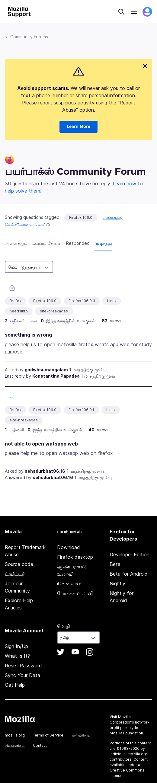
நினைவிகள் (15, 745)
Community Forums (29, 36)
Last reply (15, 376)
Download (68, 547)
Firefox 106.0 (80, 217)
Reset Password (23, 666)
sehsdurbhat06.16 (45, 471)
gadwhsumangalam (46, 369)
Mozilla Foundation (126, 733)
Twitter (60, 652)
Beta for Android (129, 574)
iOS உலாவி (69, 583)
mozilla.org (15, 735)
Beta (115, 564)
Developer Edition (129, 554)
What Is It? (17, 656)
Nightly (117, 583)
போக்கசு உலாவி (75, 593)
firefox (15, 301)
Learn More (78, 127)
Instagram (89, 652)
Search (121, 12)
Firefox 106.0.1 (81, 409)
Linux (111, 301)
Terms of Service (48, 735)
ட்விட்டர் (14, 574)
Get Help (15, 685)
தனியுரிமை (81, 735)
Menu (134, 12)
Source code (19, 564)
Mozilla (20, 719)
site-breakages (54, 311)
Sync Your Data (22, 675)
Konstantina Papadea (56, 376)
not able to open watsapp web (41, 444)
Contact (40, 745)
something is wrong (28, 335)
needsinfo (19, 311)
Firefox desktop (75, 557)
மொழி (63, 625)
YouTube (75, 652)
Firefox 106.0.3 (82, 301)
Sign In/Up (16, 646)
